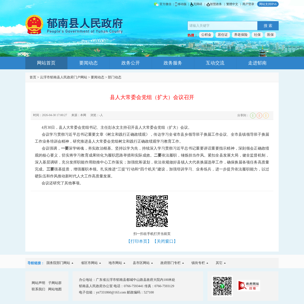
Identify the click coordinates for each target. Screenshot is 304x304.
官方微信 (162, 4)
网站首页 (46, 63)
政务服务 (173, 63)
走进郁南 (257, 63)
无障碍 (196, 4)
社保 (257, 34)
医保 (270, 34)
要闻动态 (88, 63)
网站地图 (55, 289)
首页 (33, 77)
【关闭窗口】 (165, 241)
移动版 (181, 4)
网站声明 (38, 283)
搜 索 (268, 26)
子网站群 (55, 283)
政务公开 (130, 63)
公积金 (206, 34)
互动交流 (215, 63)
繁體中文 (232, 4)
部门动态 (114, 77)
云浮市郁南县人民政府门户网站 (63, 77)
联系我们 (38, 289)
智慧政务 (214, 4)
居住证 (223, 34)
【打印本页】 (139, 241)
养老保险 (241, 34)
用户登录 (248, 4)
